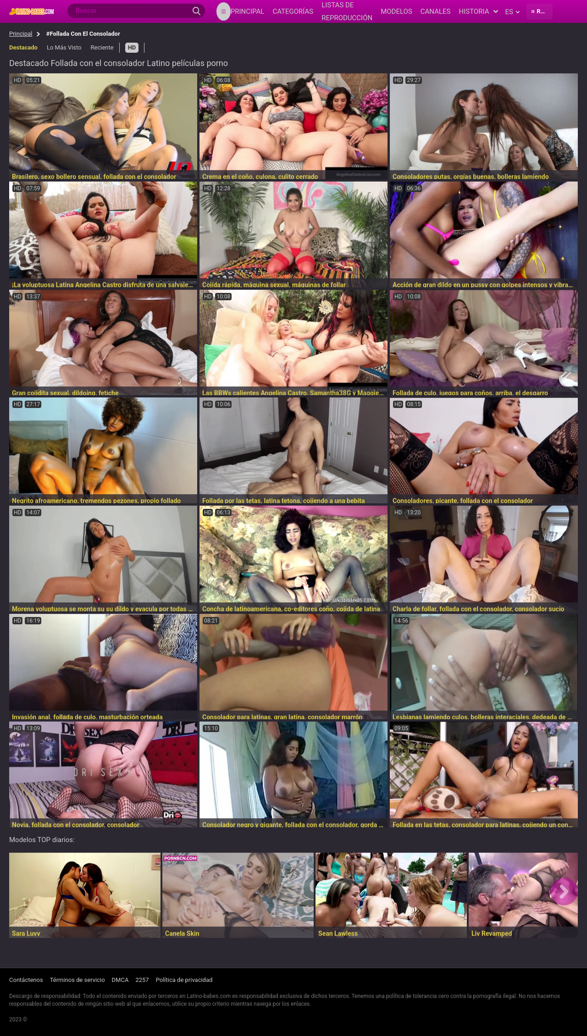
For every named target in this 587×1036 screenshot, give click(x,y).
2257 (142, 979)
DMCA (120, 979)
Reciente (102, 47)
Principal (20, 33)
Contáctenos (26, 979)
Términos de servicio (77, 979)
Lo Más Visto (64, 47)
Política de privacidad (184, 979)
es (512, 12)
